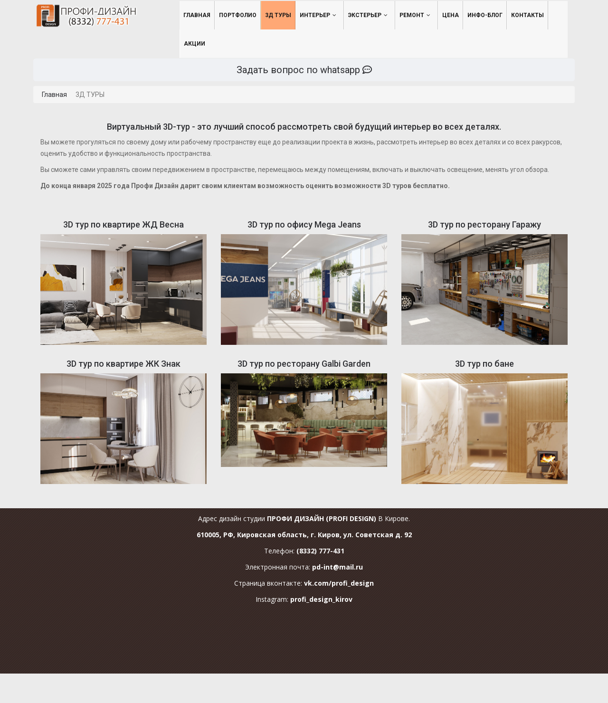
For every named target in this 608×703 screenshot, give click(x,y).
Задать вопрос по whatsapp (304, 70)
